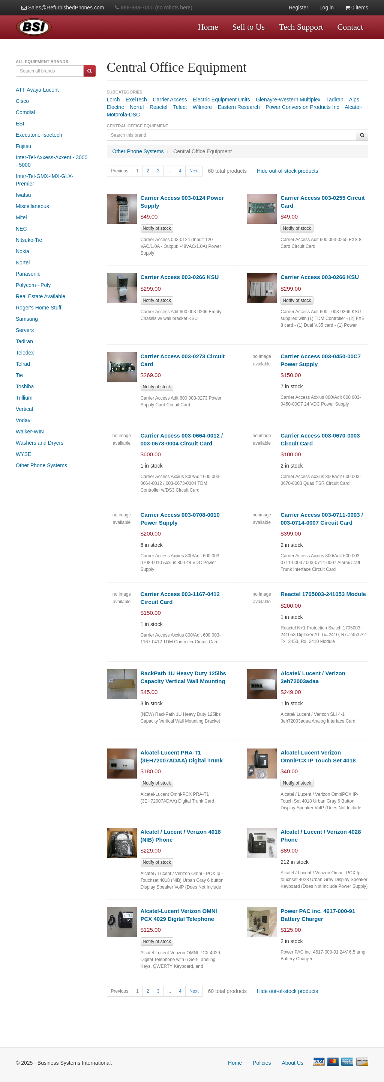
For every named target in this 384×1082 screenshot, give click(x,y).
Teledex (25, 353)
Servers (25, 330)
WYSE (23, 454)
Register (298, 8)
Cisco (22, 101)
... (169, 171)
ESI (20, 124)
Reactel (158, 107)
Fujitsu (23, 146)
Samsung (27, 319)
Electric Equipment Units (221, 100)
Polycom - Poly (33, 285)
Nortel (23, 263)
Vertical (24, 409)
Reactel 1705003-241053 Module (323, 594)
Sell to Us (248, 27)
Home (208, 27)
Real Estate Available (40, 296)
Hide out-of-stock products (287, 171)
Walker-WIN (30, 432)
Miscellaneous (32, 206)
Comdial (25, 112)
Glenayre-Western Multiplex (288, 100)
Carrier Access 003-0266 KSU (180, 277)
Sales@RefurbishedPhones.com (62, 8)
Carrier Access (170, 100)
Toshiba (25, 386)
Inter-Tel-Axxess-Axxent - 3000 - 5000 (51, 161)
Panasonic (28, 274)
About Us (292, 1063)
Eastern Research (239, 107)
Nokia (22, 251)
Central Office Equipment (202, 151)
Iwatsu (23, 195)
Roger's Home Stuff (38, 308)
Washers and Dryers (39, 443)
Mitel (21, 217)
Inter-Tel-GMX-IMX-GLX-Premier (45, 180)
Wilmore (202, 107)
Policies (262, 1063)
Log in (327, 8)
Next (194, 171)
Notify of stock (157, 228)
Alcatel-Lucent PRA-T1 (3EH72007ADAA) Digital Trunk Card (182, 760)
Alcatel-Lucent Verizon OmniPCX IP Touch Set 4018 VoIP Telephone (318, 760)
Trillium (24, 398)
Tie (19, 375)
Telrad (23, 364)
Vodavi (24, 420)
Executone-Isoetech (39, 135)
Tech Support (301, 27)
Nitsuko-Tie (29, 240)
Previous (120, 171)
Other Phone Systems (41, 465)
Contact (350, 27)
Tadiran (24, 341)
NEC (21, 229)
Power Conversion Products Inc (302, 107)
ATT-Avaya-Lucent (37, 90)
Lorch (113, 100)
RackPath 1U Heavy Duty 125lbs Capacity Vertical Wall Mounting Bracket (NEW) (183, 681)
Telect (180, 107)
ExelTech (136, 100)
